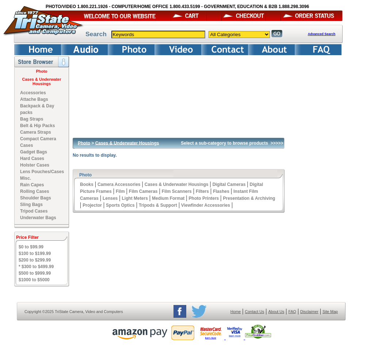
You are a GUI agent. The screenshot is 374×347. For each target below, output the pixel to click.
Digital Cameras (229, 184)
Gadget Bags (33, 152)
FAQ (292, 311)
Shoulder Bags (35, 198)
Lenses (110, 198)
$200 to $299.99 (35, 260)
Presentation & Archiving (249, 198)
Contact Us (254, 311)
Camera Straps (35, 132)
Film (120, 191)
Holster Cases (34, 165)
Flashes (221, 191)
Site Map (330, 311)
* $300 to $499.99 (36, 266)
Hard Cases (32, 158)
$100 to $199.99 (35, 253)
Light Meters (135, 198)
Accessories (33, 92)
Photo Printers (204, 198)
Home (235, 311)
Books (87, 184)
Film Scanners (177, 191)
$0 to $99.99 (31, 246)
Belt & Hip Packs (37, 125)
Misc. (25, 178)
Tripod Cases (33, 211)
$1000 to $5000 (34, 279)
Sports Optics (120, 205)
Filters (202, 191)
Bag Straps (31, 119)
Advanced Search (322, 34)
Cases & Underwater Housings (41, 81)
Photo (41, 71)
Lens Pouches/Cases (42, 171)
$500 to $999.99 (35, 273)
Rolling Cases (34, 191)
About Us (276, 311)
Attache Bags (34, 99)
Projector (92, 205)
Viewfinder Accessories (205, 205)
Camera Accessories (119, 184)
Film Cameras (143, 191)
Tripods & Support (158, 205)
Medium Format (168, 198)
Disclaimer (309, 311)
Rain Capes (32, 184)
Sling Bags (31, 204)
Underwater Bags (38, 217)
